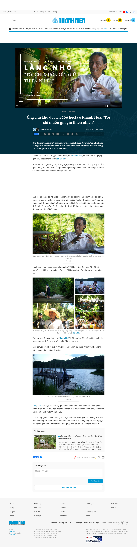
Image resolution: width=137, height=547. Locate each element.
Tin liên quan (39, 431)
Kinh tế (34, 29)
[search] (21, 20)
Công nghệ (96, 29)
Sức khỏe (48, 29)
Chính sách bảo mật (91, 523)
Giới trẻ (55, 29)
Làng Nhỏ (60, 159)
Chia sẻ (37, 134)
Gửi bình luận (95, 481)
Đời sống (41, 29)
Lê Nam (42, 129)
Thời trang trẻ (122, 29)
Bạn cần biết (38, 12)
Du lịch (69, 29)
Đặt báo (54, 523)
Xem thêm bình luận (68, 487)
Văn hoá (63, 508)
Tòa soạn (78, 523)
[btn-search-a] (9, 20)
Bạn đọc (114, 503)
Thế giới (28, 29)
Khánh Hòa (77, 156)
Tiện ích (47, 12)
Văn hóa (75, 29)
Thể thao (88, 29)
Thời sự (21, 29)
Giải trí (81, 29)
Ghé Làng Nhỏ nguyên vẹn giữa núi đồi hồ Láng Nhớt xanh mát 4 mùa (80, 437)
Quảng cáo (63, 523)
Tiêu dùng (113, 29)
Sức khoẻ (37, 508)
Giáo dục (62, 29)
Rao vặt (114, 508)
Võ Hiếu (49, 129)
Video (106, 29)
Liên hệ (54, 12)
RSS (71, 523)
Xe (102, 29)
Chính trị (15, 29)
